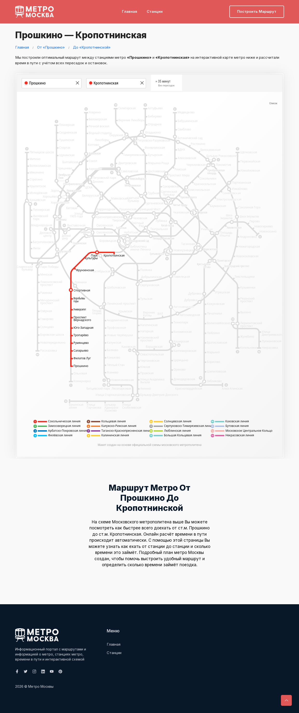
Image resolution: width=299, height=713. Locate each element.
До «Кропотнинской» (92, 47)
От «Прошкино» (51, 47)
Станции (155, 11)
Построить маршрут (256, 11)
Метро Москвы (40, 686)
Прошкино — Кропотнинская (80, 34)
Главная (129, 11)
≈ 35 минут (165, 84)
